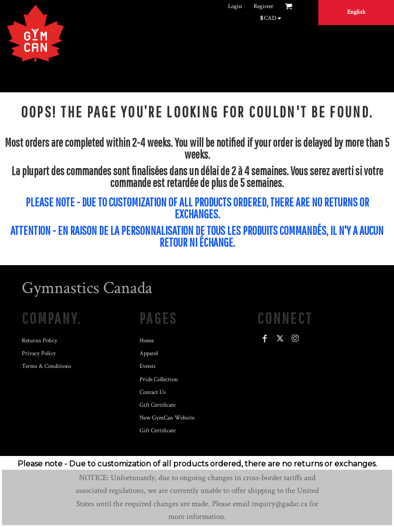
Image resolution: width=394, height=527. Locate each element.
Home (147, 341)
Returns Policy (39, 341)
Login (235, 6)
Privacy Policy (39, 353)
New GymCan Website (167, 418)
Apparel (149, 353)
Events (148, 366)
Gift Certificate (157, 405)
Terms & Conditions (46, 366)
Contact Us (153, 392)
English (356, 12)
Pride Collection (159, 379)
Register (263, 6)
